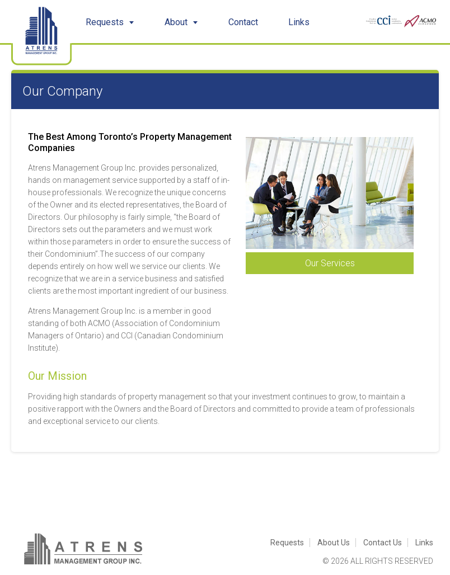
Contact (243, 22)
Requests (110, 22)
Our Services (330, 263)
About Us (333, 542)
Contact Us (382, 542)
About (181, 22)
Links (299, 22)
